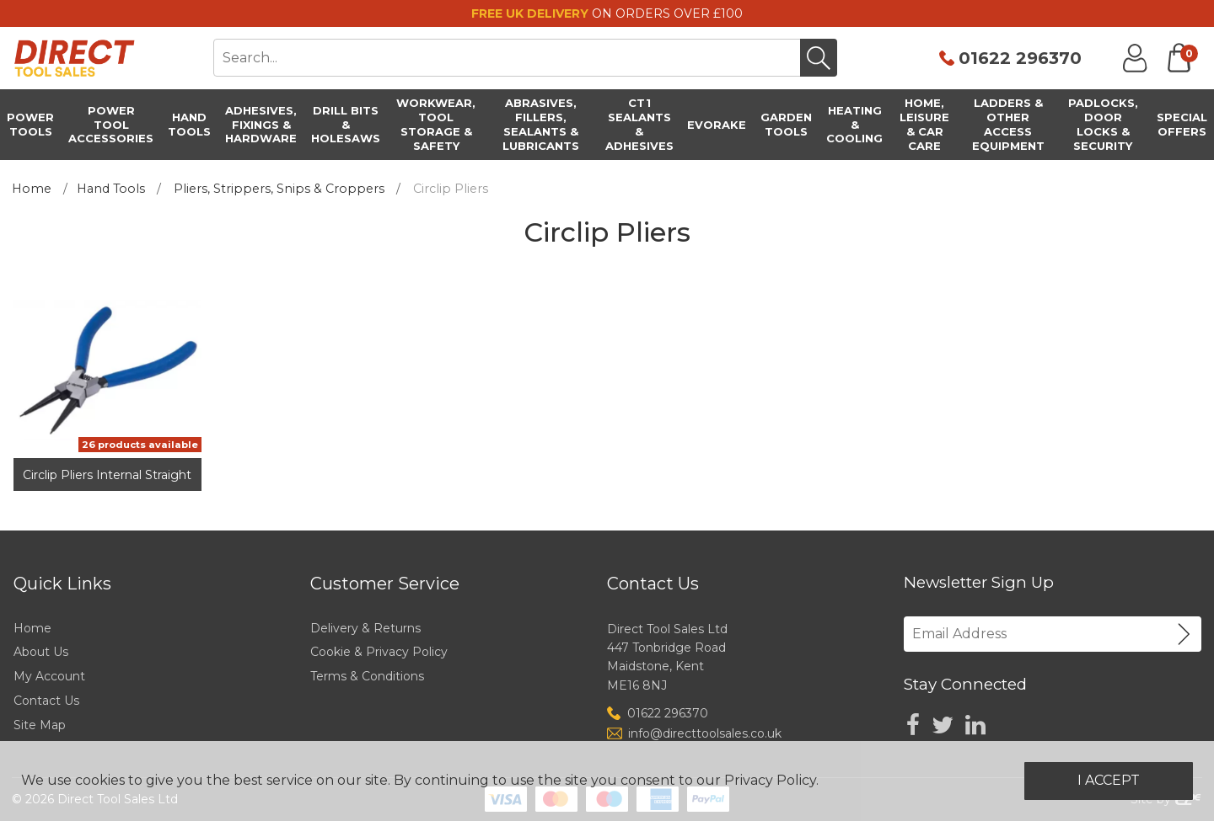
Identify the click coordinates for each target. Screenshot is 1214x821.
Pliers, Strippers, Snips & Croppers (279, 188)
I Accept (1108, 780)
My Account (49, 676)
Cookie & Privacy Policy (379, 651)
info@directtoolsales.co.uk (705, 733)
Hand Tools (111, 188)
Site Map (39, 725)
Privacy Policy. (771, 780)
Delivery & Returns (365, 628)
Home (31, 188)
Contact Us (46, 700)
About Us (40, 651)
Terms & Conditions (367, 676)
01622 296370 (1020, 58)
